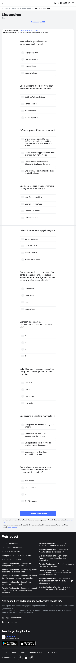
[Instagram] (31, 657)
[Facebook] (20, 657)
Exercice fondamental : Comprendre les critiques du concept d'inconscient (54, 588)
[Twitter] (26, 657)
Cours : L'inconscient (10, 543)
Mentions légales (35, 652)
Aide (14, 652)
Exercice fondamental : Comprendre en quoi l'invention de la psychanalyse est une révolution (19, 590)
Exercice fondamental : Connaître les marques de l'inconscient (16, 583)
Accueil (5, 8)
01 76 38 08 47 (64, 3)
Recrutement (51, 652)
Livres (22, 652)
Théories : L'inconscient (11, 559)
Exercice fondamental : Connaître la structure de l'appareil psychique (53, 544)
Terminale (15, 8)
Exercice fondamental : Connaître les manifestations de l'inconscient (53, 551)
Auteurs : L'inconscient (11, 551)
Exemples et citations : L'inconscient (16, 555)
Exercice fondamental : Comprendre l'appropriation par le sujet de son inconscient (53, 558)
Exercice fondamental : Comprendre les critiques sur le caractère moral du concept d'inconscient (56, 581)
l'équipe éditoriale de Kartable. (29, 30)
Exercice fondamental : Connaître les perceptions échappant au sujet (16, 564)
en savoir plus (12, 527)
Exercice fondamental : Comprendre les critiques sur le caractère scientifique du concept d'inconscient (55, 572)
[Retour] (4, 3)
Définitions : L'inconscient (12, 547)
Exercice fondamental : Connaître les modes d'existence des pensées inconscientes (19, 577)
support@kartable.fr (13, 618)
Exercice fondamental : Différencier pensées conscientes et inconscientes (19, 571)
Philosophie (26, 8)
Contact (5, 652)
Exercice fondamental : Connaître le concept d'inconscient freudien (56, 565)
